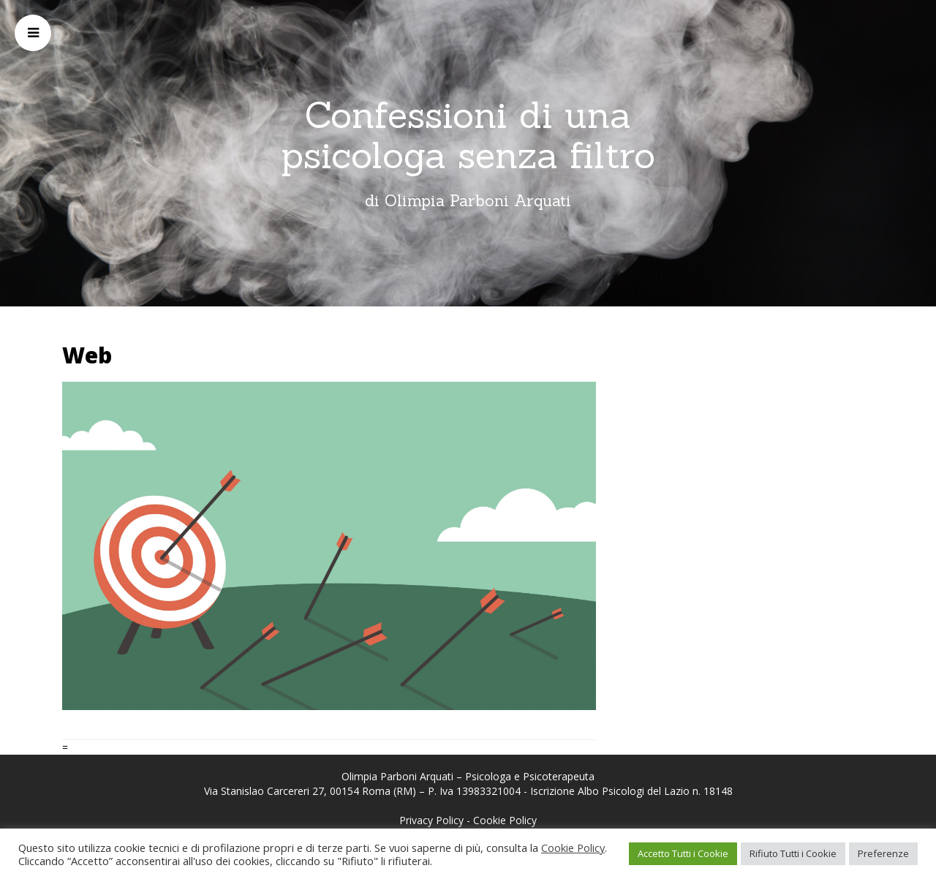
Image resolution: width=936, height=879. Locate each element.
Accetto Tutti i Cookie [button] (683, 853)
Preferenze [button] (883, 853)
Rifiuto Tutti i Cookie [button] (793, 853)
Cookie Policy (505, 820)
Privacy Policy (431, 820)
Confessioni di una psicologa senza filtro (468, 134)
